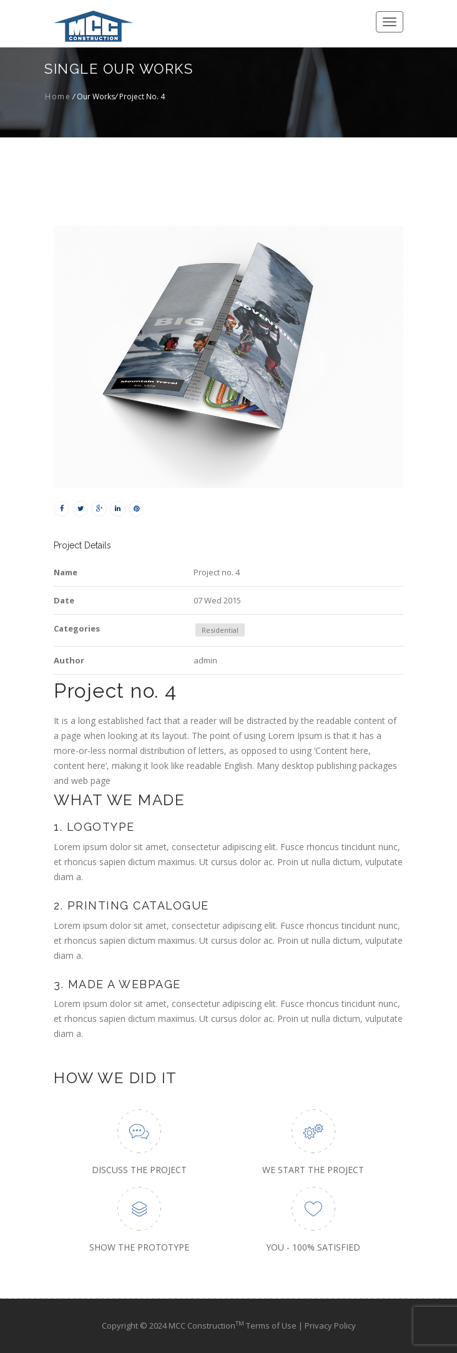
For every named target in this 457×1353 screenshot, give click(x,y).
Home (58, 96)
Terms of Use (272, 1325)
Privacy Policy (330, 1325)
